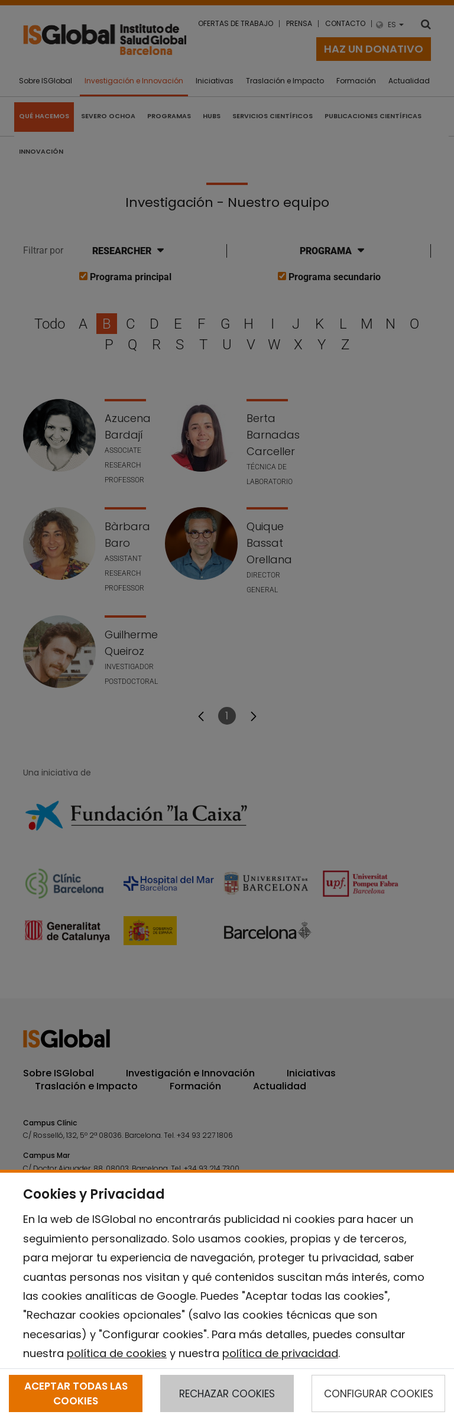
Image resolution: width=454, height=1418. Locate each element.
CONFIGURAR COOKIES (378, 1394)
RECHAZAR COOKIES (227, 1394)
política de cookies (117, 1353)
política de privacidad (280, 1353)
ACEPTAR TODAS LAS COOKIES (76, 1393)
